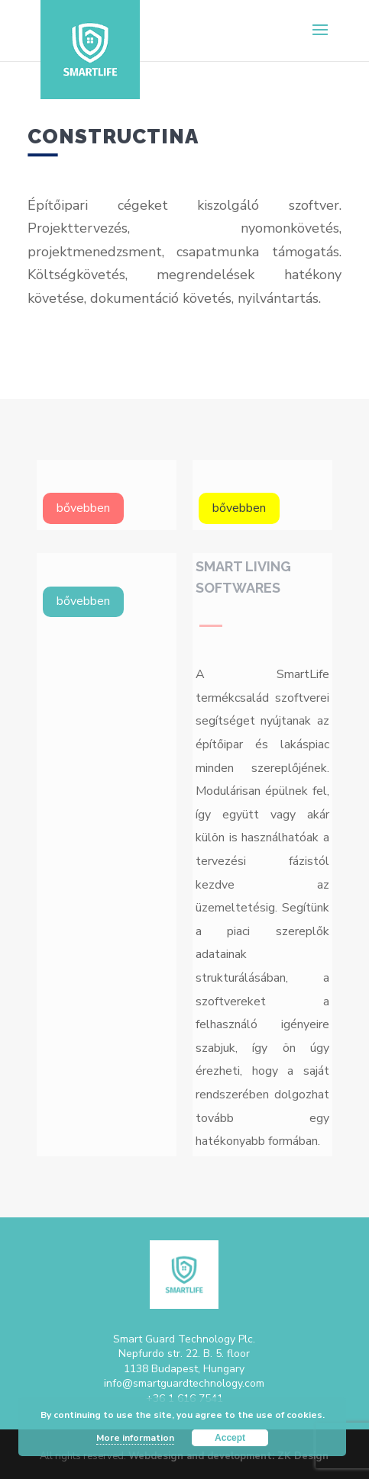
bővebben (83, 508)
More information (135, 1438)
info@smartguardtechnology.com (184, 1383)
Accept (230, 1437)
